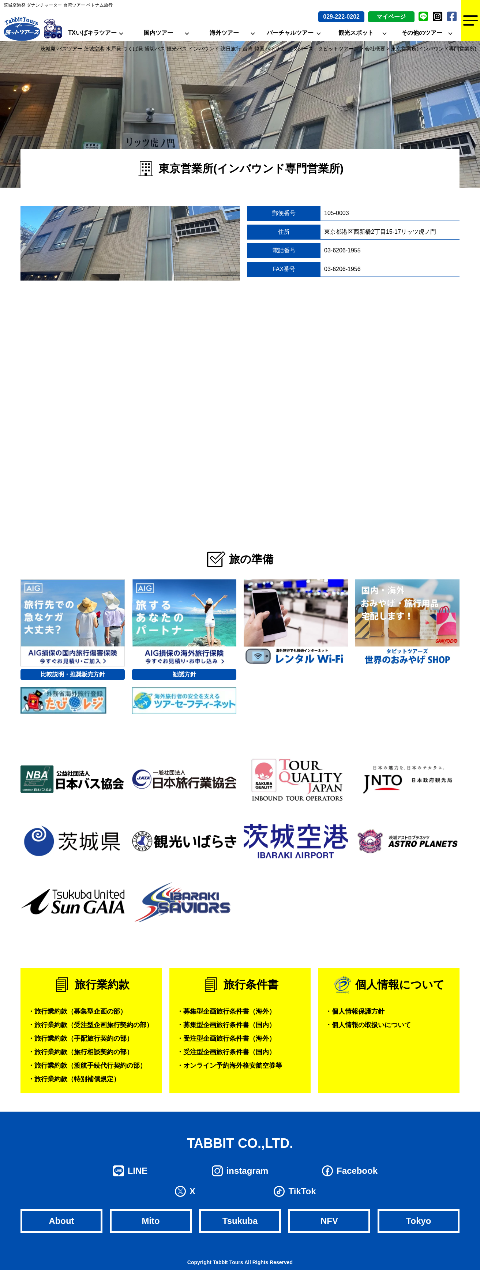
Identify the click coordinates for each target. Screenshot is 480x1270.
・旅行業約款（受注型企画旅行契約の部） (90, 1025)
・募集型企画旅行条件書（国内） (226, 1025)
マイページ (391, 17)
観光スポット (356, 33)
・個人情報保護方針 (355, 1011)
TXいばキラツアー (92, 33)
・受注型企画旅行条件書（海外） (226, 1038)
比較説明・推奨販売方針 (73, 674)
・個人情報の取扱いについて (368, 1025)
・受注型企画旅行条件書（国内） (226, 1052)
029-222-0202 (341, 17)
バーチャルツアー (290, 33)
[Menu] (470, 20)
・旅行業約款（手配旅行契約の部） (80, 1038)
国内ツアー (158, 33)
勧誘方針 (184, 674)
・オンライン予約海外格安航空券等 (229, 1065)
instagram (247, 1171)
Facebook (357, 1171)
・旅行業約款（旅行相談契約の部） (80, 1052)
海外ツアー (224, 33)
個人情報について (400, 984)
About (61, 1221)
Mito (151, 1221)
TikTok (302, 1191)
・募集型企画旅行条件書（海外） (226, 1011)
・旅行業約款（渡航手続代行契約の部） (87, 1065)
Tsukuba (240, 1221)
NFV (329, 1221)
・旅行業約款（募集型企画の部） (77, 1011)
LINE (138, 1171)
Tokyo (418, 1221)
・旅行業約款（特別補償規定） (74, 1079)
